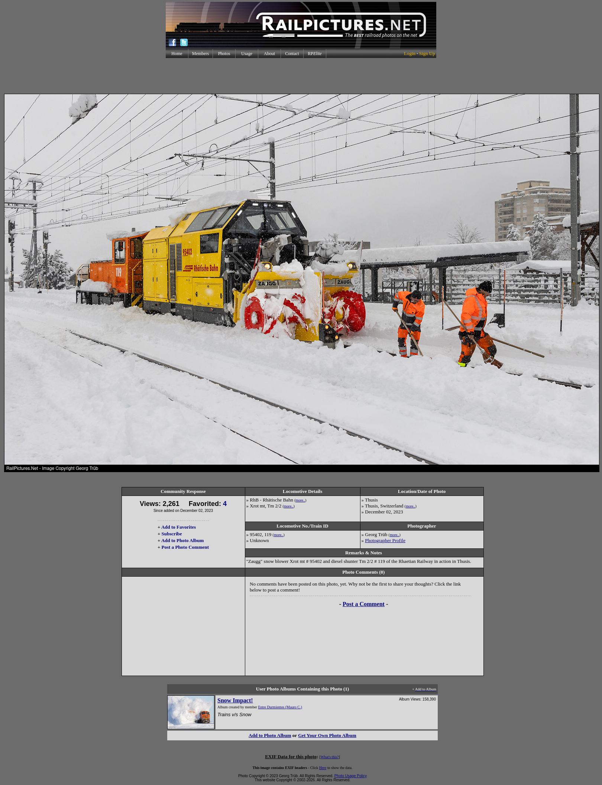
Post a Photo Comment (185, 547)
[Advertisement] (301, 76)
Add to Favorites (178, 527)
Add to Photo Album (182, 540)
